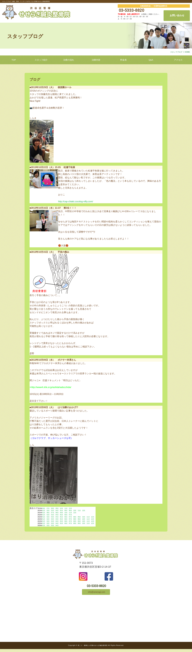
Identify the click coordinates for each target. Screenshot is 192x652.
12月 (70, 508)
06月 (43, 508)
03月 (52, 510)
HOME (187, 52)
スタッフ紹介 (41, 60)
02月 (48, 510)
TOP (14, 60)
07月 (48, 508)
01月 (43, 510)
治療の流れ (68, 60)
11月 (65, 508)
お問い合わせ (176, 15)
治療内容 (96, 60)
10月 (61, 508)
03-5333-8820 (131, 10)
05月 (61, 510)
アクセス (178, 60)
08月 (52, 508)
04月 (57, 510)
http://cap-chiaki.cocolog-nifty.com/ (75, 201)
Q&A (151, 60)
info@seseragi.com (96, 594)
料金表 (123, 60)
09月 (57, 508)
